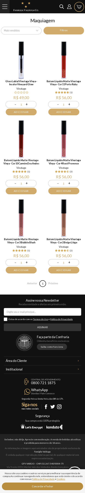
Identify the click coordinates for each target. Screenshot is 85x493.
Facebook (46, 406)
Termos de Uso (40, 319)
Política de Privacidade (61, 319)
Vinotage (21, 88)
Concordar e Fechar (42, 486)
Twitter (52, 406)
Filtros (63, 30)
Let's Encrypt (32, 426)
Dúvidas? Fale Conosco (42, 393)
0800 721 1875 (43, 383)
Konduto (54, 426)
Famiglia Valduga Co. (26, 6)
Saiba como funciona (52, 347)
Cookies (61, 479)
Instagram (59, 406)
